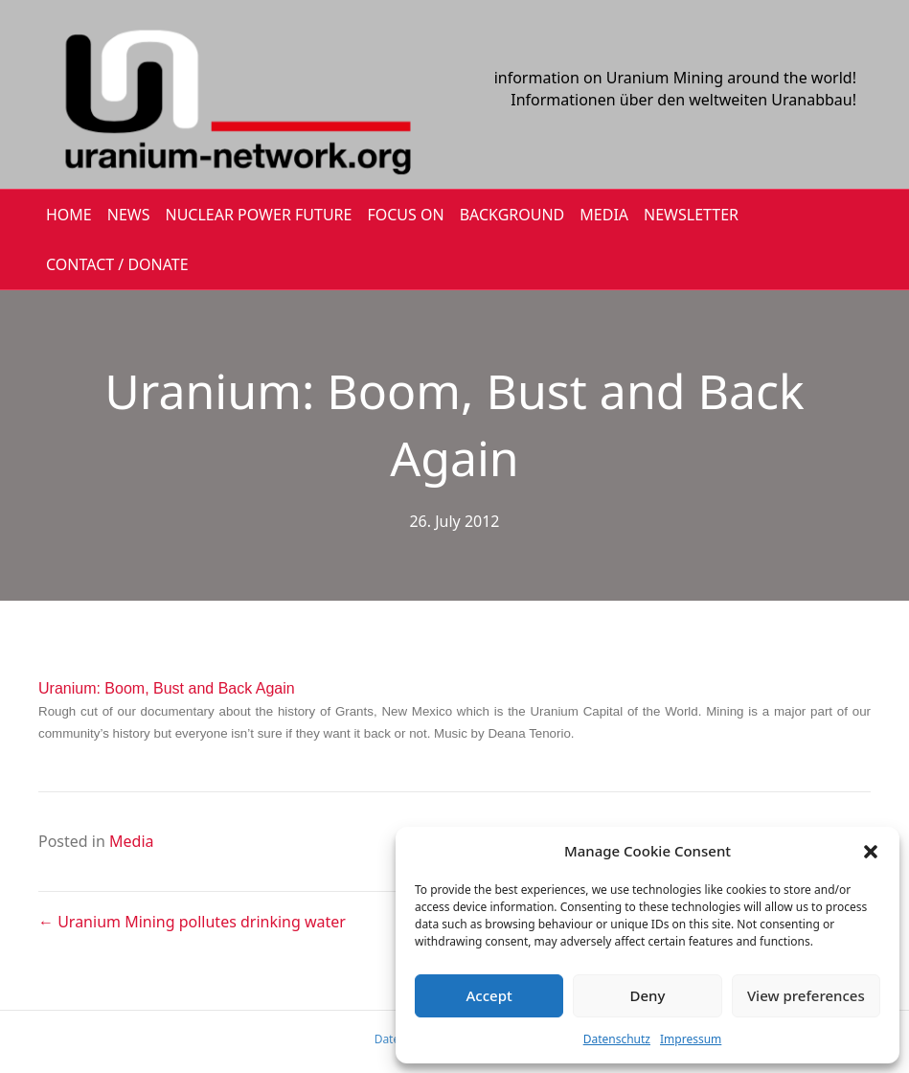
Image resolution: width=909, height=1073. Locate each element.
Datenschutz (616, 1039)
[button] (870, 851)
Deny (648, 995)
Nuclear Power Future (259, 214)
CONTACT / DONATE (117, 264)
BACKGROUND (512, 214)
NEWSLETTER (691, 214)
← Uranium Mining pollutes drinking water (192, 921)
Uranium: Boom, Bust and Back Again (166, 688)
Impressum (690, 1039)
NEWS (128, 214)
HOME (69, 214)
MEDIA (603, 214)
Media (131, 841)
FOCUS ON (405, 214)
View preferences (806, 995)
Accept (489, 995)
